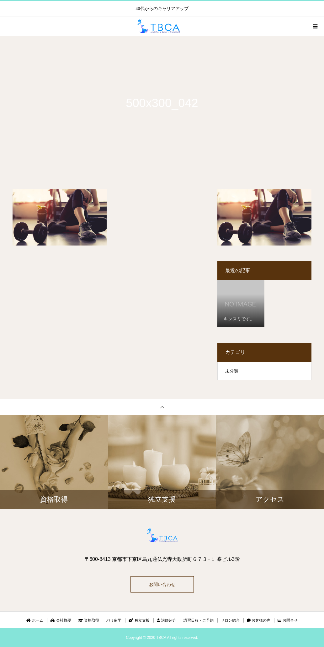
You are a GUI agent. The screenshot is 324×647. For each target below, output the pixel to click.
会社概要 (60, 620)
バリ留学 (113, 620)
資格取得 (88, 620)
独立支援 (139, 620)
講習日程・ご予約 (198, 620)
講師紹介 (166, 620)
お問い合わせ (162, 584)
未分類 (231, 371)
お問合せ (287, 620)
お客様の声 (258, 620)
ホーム (34, 620)
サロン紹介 (230, 620)
